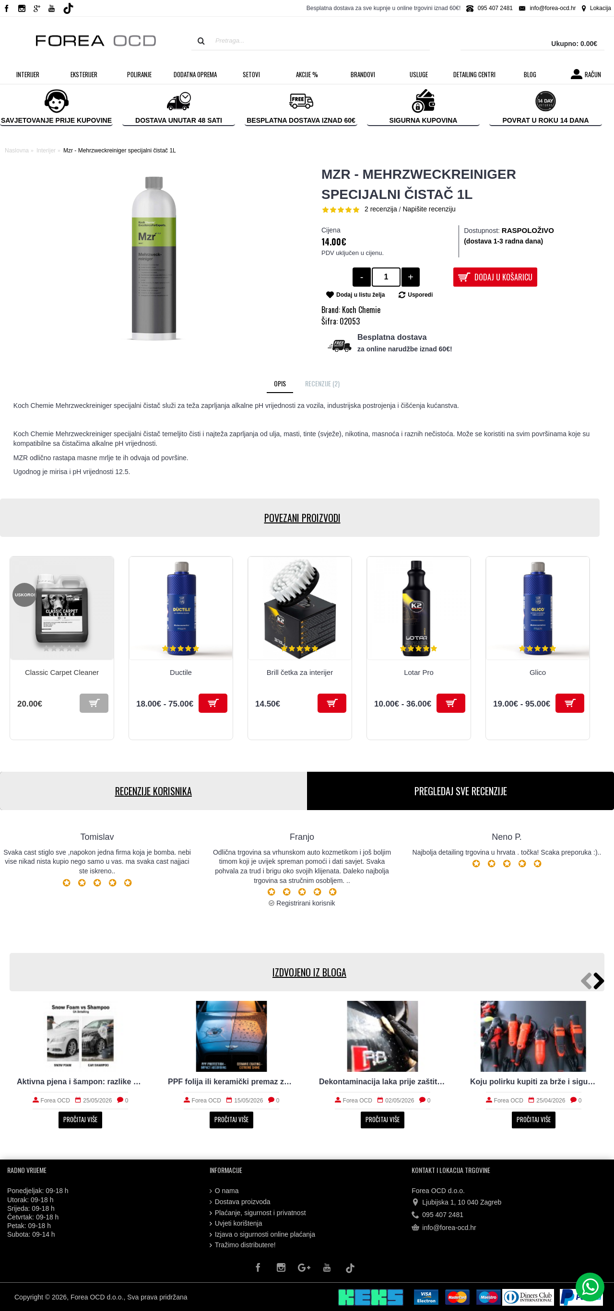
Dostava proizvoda (240, 1202)
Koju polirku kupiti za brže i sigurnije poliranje (533, 1082)
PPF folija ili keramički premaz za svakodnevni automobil (231, 1082)
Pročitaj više (80, 1119)
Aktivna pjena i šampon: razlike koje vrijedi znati (80, 1082)
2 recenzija (381, 209)
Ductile (181, 672)
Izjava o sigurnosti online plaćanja (262, 1234)
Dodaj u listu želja (360, 294)
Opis (280, 383)
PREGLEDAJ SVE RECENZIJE (460, 791)
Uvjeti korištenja (236, 1223)
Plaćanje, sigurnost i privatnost (258, 1213)
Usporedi (420, 294)
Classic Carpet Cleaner (62, 672)
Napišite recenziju (429, 209)
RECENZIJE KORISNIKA (153, 791)
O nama (224, 1191)
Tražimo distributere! (243, 1245)
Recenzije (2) (322, 383)
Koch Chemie (361, 309)
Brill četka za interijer (300, 672)
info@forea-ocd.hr (444, 1228)
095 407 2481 (437, 1215)
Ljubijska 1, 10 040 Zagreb (456, 1202)
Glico (538, 672)
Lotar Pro (419, 672)
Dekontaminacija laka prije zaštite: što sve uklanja (382, 1082)
